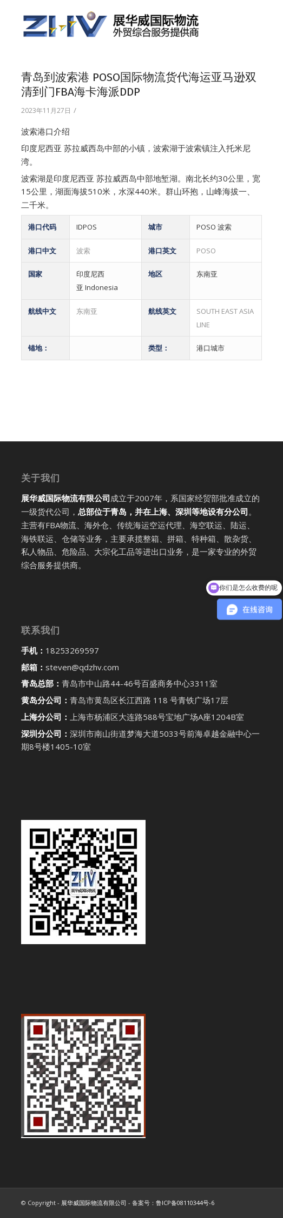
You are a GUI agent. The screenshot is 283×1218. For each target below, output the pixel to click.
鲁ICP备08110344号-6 (185, 1203)
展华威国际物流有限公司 (94, 1203)
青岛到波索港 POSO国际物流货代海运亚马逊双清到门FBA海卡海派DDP (138, 84)
